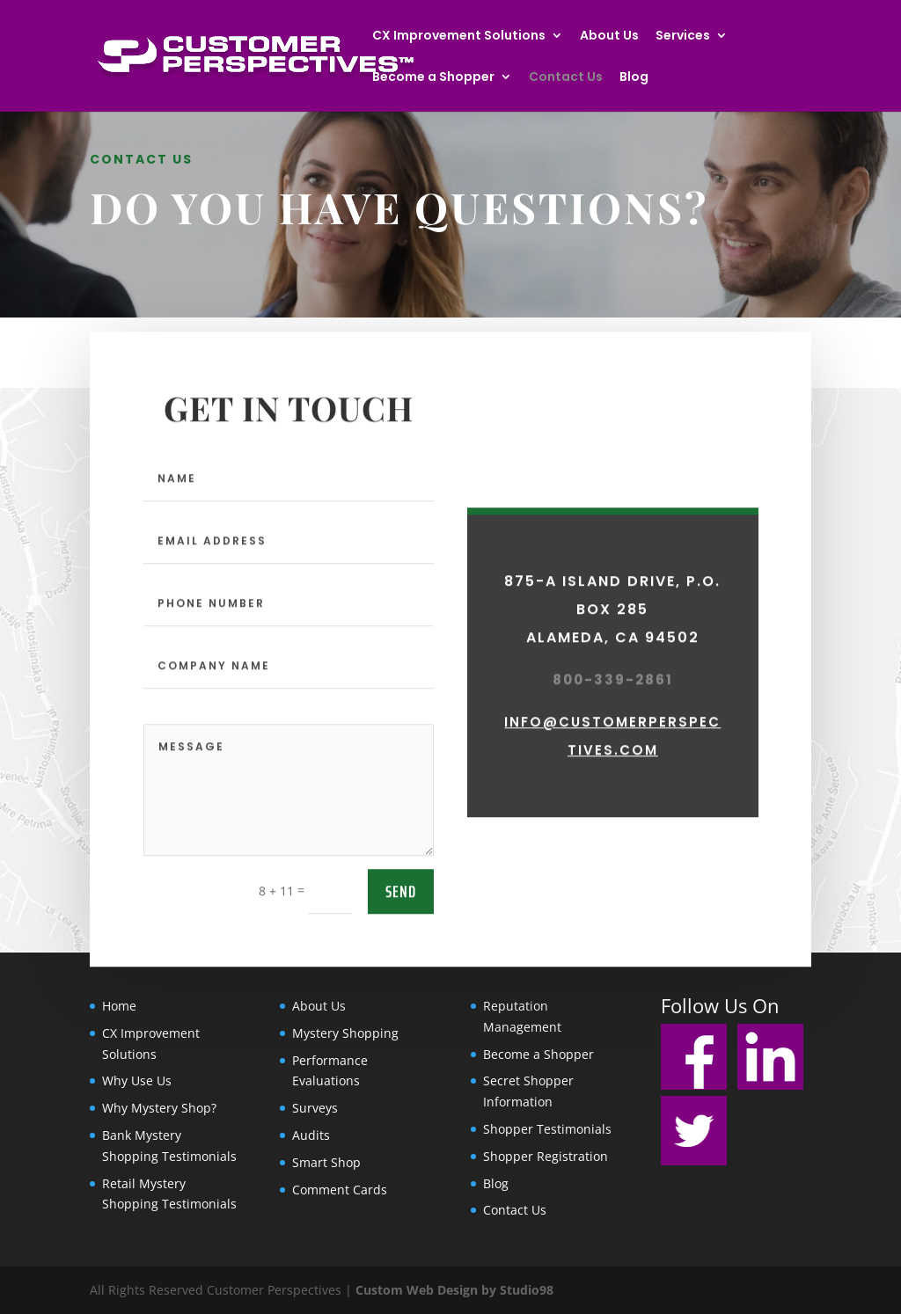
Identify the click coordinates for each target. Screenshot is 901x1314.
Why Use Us (137, 1080)
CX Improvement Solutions (459, 36)
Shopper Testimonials (547, 1129)
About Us (609, 36)
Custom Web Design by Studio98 (454, 1289)
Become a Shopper (433, 77)
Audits (311, 1135)
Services (683, 36)
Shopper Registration (545, 1156)
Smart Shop (326, 1162)
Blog (633, 77)
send (400, 974)
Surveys (315, 1107)
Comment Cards (339, 1189)
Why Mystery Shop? (159, 1107)
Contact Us (566, 77)
